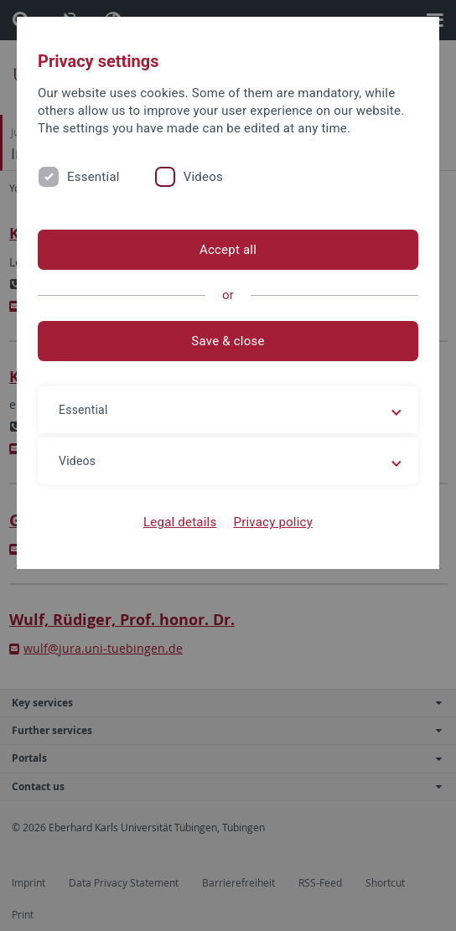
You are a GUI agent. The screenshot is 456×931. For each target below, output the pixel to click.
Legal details (179, 522)
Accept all (228, 249)
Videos (203, 176)
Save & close (227, 341)
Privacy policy (273, 522)
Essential (93, 176)
